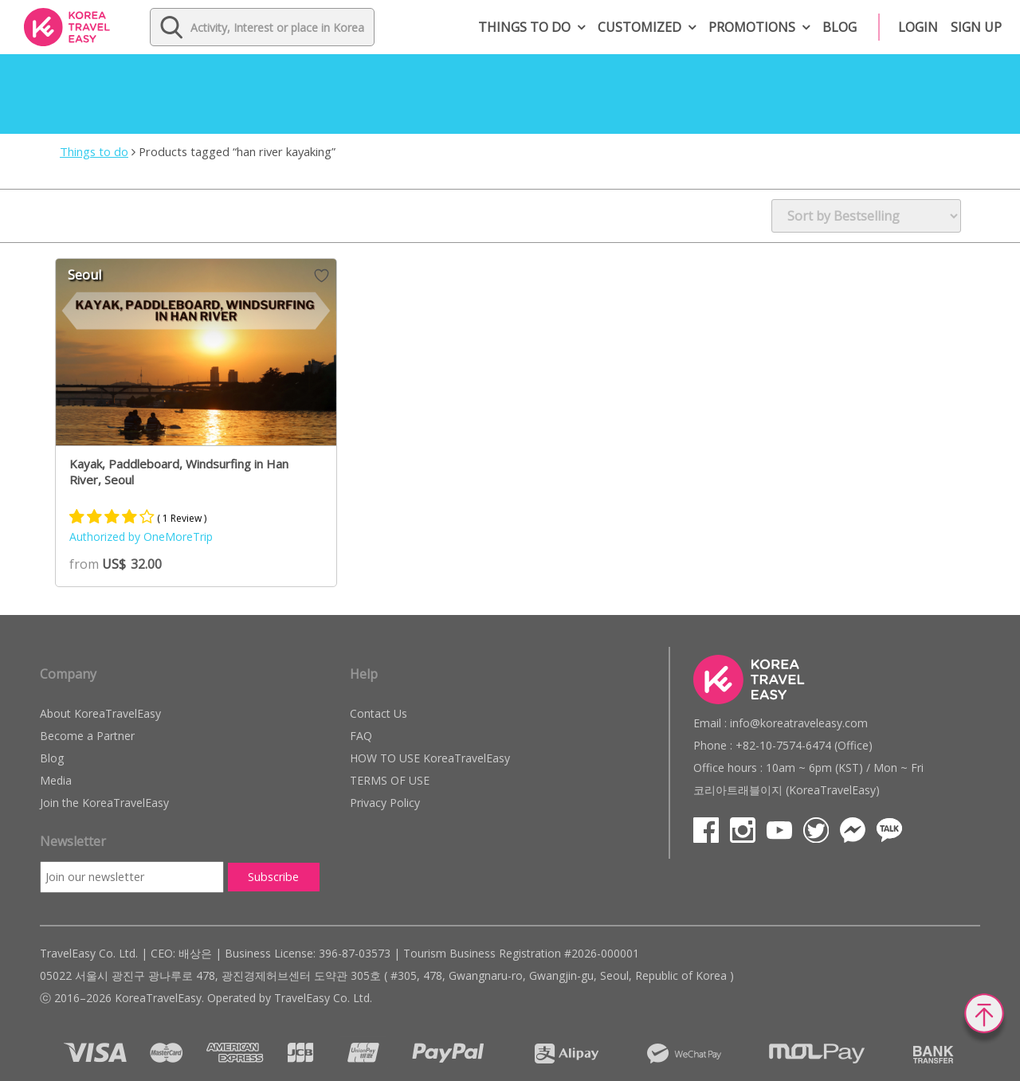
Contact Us (378, 713)
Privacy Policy (385, 802)
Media (56, 780)
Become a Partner (87, 735)
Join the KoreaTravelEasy (104, 802)
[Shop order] (866, 216)
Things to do (524, 27)
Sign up (976, 27)
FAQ (361, 735)
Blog (839, 27)
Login (918, 27)
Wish (322, 275)
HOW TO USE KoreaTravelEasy (430, 758)
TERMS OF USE (390, 780)
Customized (639, 27)
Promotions (751, 27)
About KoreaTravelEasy (100, 713)
